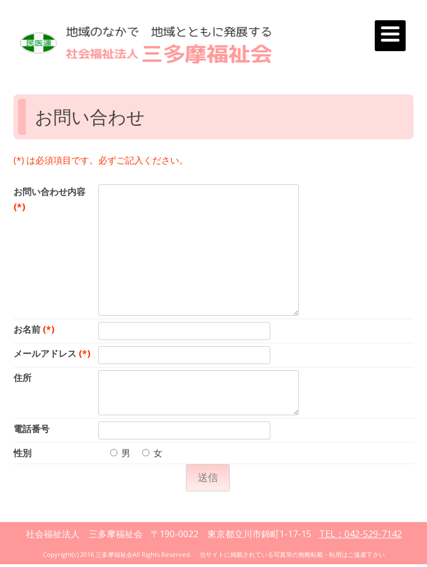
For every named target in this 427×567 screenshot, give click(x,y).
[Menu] (390, 35)
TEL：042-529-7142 (360, 534)
